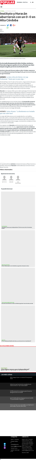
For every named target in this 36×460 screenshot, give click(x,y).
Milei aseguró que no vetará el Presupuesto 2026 (21, 378)
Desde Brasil (4, 226)
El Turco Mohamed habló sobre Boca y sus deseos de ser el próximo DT (16, 341)
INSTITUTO (4, 181)
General (12, 448)
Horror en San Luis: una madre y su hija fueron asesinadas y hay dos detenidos (22, 405)
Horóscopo (17, 450)
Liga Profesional (18, 182)
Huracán (11, 181)
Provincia (19, 2)
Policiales (13, 444)
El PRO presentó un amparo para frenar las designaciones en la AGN (21, 391)
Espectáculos (14, 446)
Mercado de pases (6, 264)
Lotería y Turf (12, 450)
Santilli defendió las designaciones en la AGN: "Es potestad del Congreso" (21, 398)
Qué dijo (3, 340)
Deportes (17, 444)
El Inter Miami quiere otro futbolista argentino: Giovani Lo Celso (15, 265)
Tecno (16, 448)
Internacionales (18, 446)
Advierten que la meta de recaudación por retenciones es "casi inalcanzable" (20, 385)
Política (25, 2)
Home (12, 439)
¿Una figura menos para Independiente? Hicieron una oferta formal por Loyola (17, 228)
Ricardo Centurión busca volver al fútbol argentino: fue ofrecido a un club (17, 303)
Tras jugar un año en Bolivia (8, 302)
